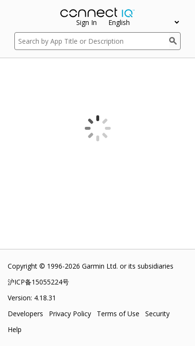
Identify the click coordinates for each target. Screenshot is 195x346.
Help (15, 329)
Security (157, 313)
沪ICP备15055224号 (38, 281)
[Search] (175, 41)
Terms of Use (118, 313)
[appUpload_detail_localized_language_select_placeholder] (143, 22)
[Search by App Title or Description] (91, 41)
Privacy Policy (70, 313)
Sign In (86, 22)
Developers (25, 313)
